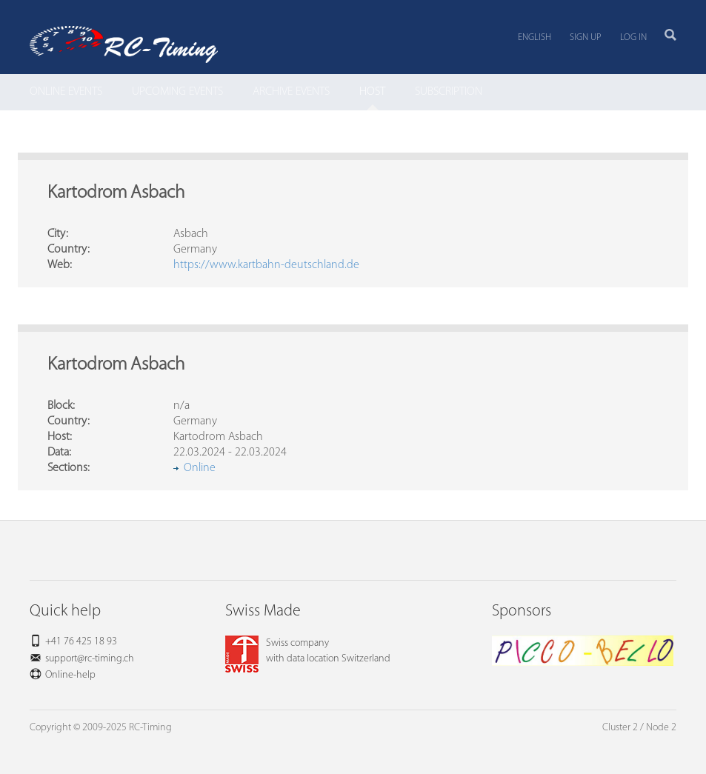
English (534, 37)
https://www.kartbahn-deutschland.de (266, 265)
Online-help (70, 675)
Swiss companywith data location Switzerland (307, 651)
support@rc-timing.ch (89, 658)
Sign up (586, 37)
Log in (633, 37)
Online (200, 468)
